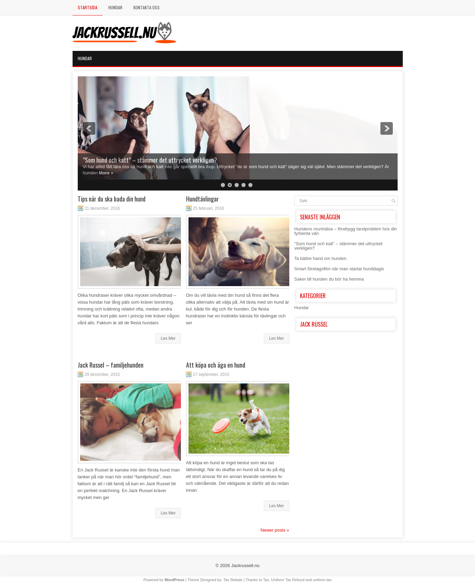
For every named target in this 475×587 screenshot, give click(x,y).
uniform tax (322, 580)
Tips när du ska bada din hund (111, 198)
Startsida (87, 7)
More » (106, 172)
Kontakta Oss (146, 7)
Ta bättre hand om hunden (320, 258)
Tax (266, 580)
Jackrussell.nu (245, 565)
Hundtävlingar (202, 198)
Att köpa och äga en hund (215, 364)
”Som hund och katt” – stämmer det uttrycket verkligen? (150, 159)
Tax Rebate (232, 580)
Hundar (115, 7)
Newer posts (274, 530)
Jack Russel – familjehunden (110, 364)
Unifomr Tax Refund (287, 580)
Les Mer (168, 338)
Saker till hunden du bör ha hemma (329, 279)
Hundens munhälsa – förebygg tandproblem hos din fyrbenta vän (345, 231)
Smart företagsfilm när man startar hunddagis (339, 268)
